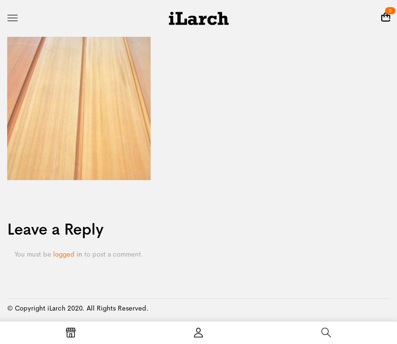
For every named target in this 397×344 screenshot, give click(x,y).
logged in (67, 254)
